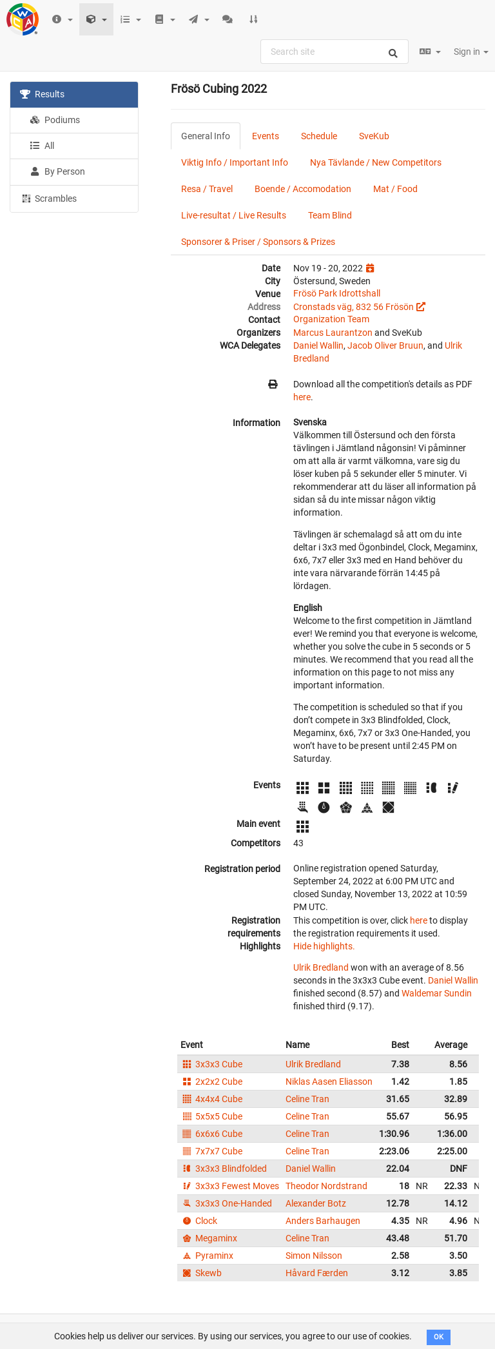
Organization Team (331, 319)
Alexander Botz (316, 1203)
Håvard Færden (317, 1273)
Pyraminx (206, 1255)
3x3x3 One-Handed (226, 1203)
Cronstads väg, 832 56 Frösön (353, 307)
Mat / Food (395, 189)
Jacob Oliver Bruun (385, 345)
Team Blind (330, 215)
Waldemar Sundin (437, 993)
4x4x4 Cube (211, 1099)
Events (265, 136)
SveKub (374, 136)
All (42, 146)
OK (438, 1337)
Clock (198, 1221)
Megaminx (208, 1238)
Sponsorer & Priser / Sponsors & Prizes (258, 242)
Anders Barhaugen (323, 1221)
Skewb (201, 1273)
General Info (205, 136)
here (302, 397)
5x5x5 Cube (211, 1116)
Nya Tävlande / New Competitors (376, 162)
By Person (57, 171)
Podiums (55, 120)
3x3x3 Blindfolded (223, 1168)
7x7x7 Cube (211, 1151)
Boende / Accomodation (303, 189)
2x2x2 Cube (211, 1081)
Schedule (319, 136)
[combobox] (334, 51)
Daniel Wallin (318, 345)
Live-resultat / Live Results (233, 215)
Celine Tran (307, 1099)
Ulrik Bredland (321, 967)
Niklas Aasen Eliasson (329, 1081)
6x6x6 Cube (211, 1134)
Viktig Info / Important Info (234, 162)
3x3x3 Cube (211, 1064)
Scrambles (48, 198)
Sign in (471, 51)
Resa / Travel (207, 189)
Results (42, 94)
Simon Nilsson (314, 1255)
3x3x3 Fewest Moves (229, 1186)
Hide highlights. (324, 946)
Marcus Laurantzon (333, 332)
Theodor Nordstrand (326, 1186)
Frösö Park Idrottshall (336, 293)
